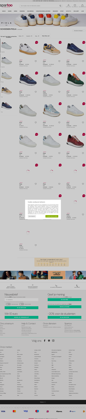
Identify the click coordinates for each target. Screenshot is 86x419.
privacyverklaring (39, 213)
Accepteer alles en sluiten (51, 216)
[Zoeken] (60, 6)
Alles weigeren (32, 216)
